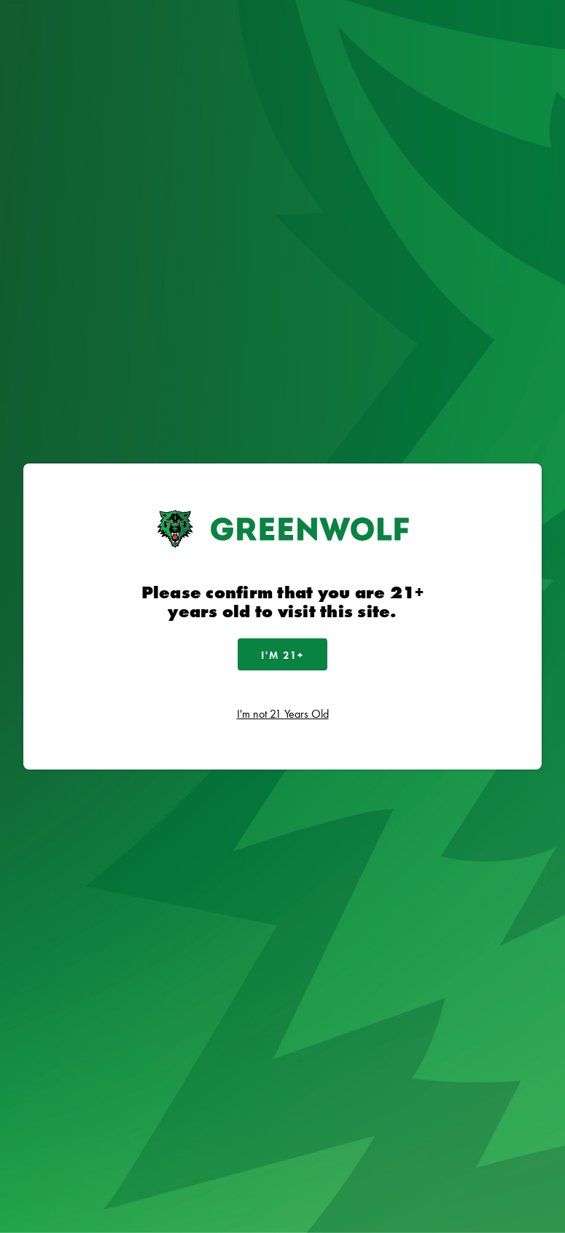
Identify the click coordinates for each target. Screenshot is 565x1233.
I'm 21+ (282, 655)
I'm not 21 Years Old (283, 713)
